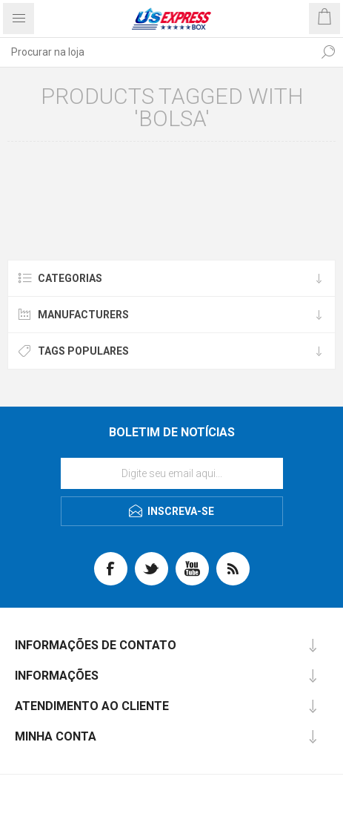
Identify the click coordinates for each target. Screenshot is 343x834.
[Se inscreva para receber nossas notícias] (172, 473)
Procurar (328, 52)
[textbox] (156, 52)
